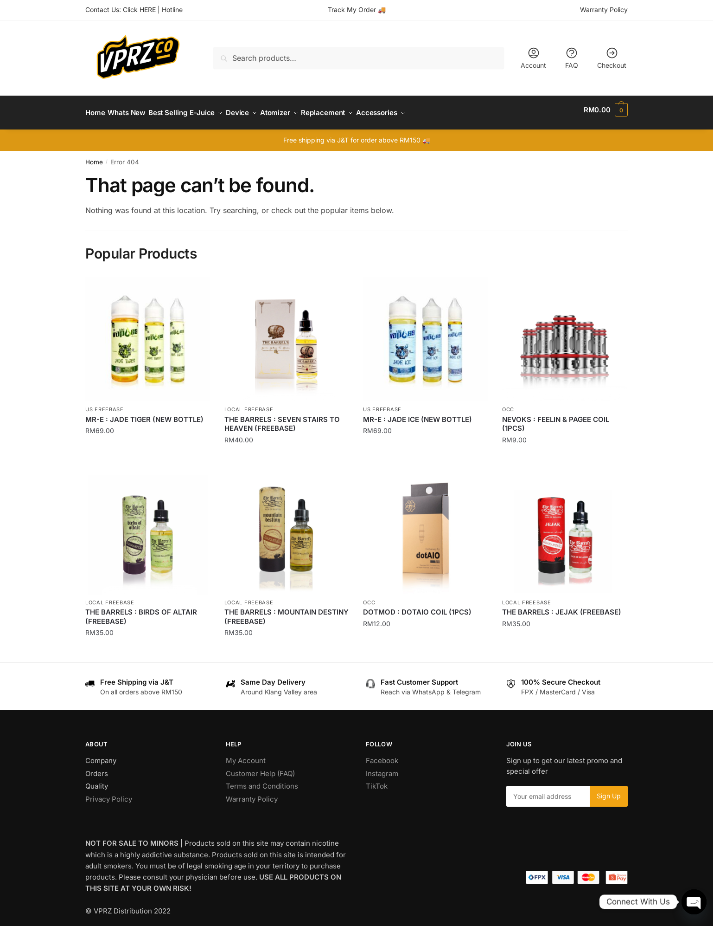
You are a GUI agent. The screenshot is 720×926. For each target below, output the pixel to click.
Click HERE (139, 9)
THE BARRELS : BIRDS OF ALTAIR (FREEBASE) (141, 611)
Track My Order (352, 9)
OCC (508, 404)
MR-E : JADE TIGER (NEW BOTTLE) (144, 413)
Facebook (382, 755)
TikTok (377, 780)
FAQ (571, 57)
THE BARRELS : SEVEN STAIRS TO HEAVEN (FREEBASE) (282, 418)
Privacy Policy (108, 793)
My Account (246, 755)
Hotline (172, 9)
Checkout (611, 57)
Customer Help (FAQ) (260, 768)
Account (533, 57)
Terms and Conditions (262, 780)
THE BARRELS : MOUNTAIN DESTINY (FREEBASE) (286, 611)
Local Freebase (249, 404)
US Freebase (104, 404)
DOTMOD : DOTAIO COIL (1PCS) (417, 606)
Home (94, 156)
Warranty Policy (604, 9)
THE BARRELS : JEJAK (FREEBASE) (561, 606)
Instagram (382, 768)
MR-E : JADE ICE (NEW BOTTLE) (417, 413)
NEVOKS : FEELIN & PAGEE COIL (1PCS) (555, 418)
